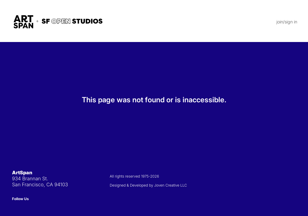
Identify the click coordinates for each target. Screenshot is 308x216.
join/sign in (286, 21)
